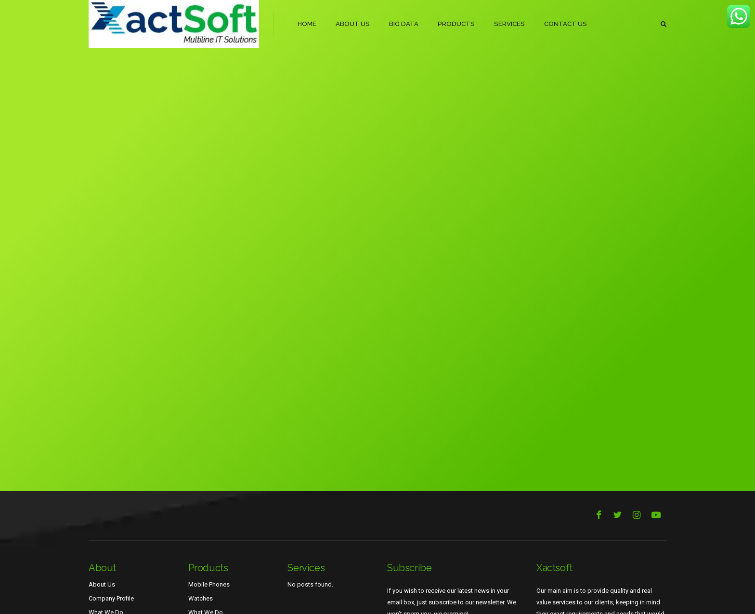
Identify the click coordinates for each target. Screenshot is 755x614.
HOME (307, 23)
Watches (200, 598)
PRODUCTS (454, 23)
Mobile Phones (209, 584)
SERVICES (506, 23)
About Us (102, 584)
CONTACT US (561, 23)
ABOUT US (352, 23)
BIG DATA (403, 23)
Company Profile (111, 598)
